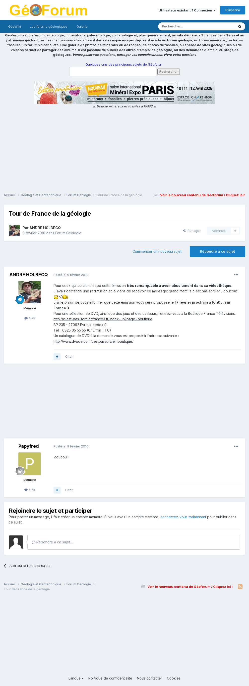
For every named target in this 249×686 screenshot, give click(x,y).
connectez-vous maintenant (183, 517)
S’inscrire (232, 10)
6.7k (29, 490)
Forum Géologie (68, 233)
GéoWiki (14, 26)
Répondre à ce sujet (217, 251)
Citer (69, 356)
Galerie (82, 26)
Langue (76, 678)
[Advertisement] (124, 151)
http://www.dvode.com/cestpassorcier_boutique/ (93, 341)
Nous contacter (149, 678)
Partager (192, 231)
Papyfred (28, 446)
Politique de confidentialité (110, 678)
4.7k (29, 318)
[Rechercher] (185, 26)
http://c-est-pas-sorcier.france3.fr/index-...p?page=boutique (103, 319)
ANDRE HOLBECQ (45, 228)
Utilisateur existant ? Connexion (187, 10)
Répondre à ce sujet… (52, 542)
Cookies (174, 678)
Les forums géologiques (48, 26)
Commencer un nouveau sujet (157, 251)
